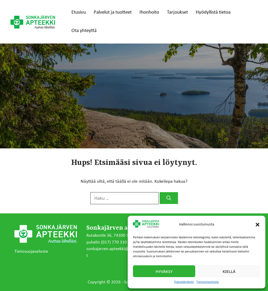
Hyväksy (164, 271)
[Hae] (169, 198)
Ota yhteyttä (84, 30)
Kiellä (229, 271)
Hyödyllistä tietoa (213, 12)
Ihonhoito (149, 12)
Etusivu (78, 12)
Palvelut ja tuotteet (113, 12)
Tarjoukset (177, 12)
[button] (257, 224)
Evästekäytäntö (184, 282)
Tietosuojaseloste (207, 282)
